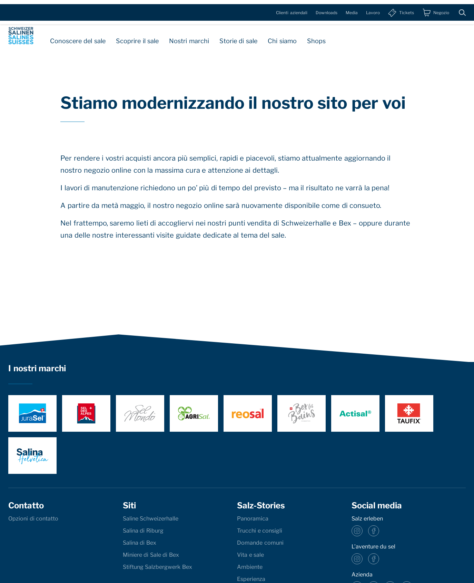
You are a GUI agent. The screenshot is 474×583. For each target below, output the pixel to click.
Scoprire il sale (137, 37)
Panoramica (252, 518)
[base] (20, 34)
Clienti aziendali (291, 8)
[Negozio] (435, 8)
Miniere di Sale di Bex (151, 555)
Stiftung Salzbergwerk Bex (157, 567)
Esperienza (251, 579)
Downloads (326, 8)
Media (352, 8)
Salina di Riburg (143, 530)
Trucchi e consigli (259, 530)
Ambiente (250, 567)
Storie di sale (238, 37)
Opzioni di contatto (33, 518)
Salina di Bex (139, 542)
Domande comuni (260, 542)
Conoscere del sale (78, 37)
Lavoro (373, 8)
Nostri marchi (189, 37)
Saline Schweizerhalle (151, 518)
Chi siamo (282, 37)
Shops (316, 37)
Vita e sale (250, 555)
